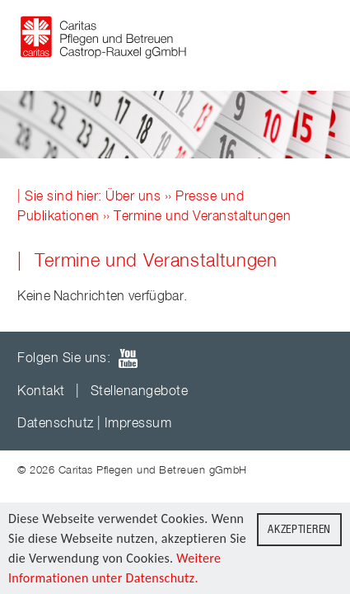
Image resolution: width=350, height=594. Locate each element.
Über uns (133, 197)
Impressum (138, 424)
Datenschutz (55, 424)
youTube (128, 358)
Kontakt (40, 391)
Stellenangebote (139, 391)
